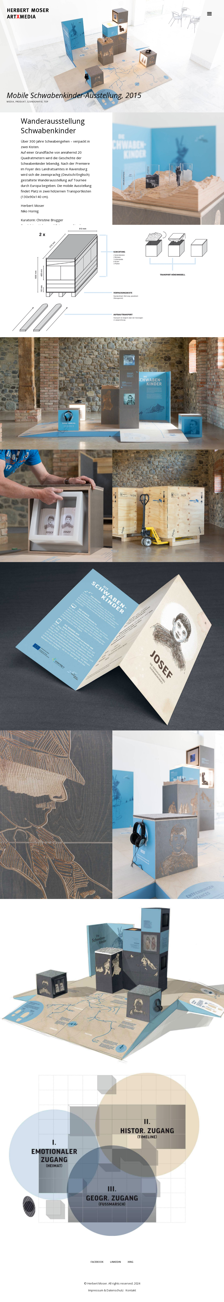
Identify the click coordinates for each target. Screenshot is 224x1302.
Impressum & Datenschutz (106, 1290)
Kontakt (131, 1290)
